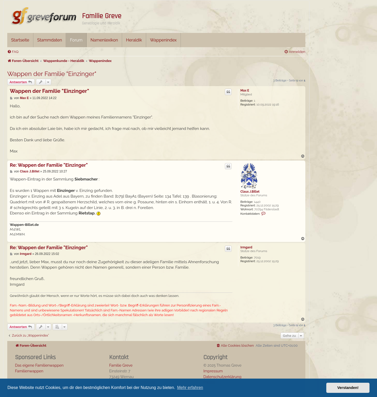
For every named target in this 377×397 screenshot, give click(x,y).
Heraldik (134, 40)
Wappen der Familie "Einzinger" (51, 74)
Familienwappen (29, 371)
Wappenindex (163, 40)
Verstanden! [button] (348, 388)
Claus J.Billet (250, 191)
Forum (76, 40)
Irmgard (246, 247)
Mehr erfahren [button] (190, 387)
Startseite (20, 40)
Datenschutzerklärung (222, 376)
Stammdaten (49, 40)
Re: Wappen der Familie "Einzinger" (49, 165)
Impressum (213, 371)
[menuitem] (12, 51)
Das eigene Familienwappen (39, 365)
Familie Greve (101, 16)
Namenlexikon (104, 40)
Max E (244, 90)
